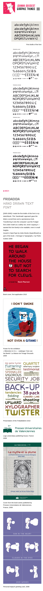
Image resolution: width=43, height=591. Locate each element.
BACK (6, 191)
